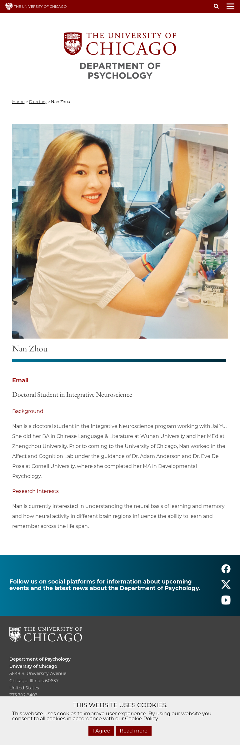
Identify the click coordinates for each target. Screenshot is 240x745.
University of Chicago (33, 666)
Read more (134, 731)
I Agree (101, 731)
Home (18, 101)
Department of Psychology (40, 659)
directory (38, 101)
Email (20, 380)
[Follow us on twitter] (226, 587)
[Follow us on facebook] (226, 572)
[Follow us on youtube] (226, 603)
